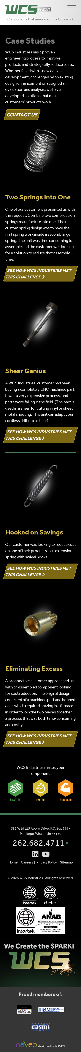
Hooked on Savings (34, 532)
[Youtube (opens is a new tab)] (46, 854)
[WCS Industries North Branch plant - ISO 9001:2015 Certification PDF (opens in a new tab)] (40, 920)
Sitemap (66, 862)
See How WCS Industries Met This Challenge (38, 274)
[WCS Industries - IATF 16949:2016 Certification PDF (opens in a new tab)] (50, 895)
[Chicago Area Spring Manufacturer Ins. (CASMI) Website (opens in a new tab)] (40, 1030)
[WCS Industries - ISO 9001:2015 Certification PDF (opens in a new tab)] (30, 895)
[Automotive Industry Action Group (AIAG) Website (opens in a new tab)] (24, 1012)
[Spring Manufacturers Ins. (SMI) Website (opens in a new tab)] (51, 1010)
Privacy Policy (47, 862)
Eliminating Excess (34, 668)
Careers (27, 862)
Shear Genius (25, 371)
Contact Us (22, 114)
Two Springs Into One (38, 197)
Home (13, 862)
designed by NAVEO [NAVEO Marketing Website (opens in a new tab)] (40, 1044)
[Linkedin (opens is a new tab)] (35, 854)
